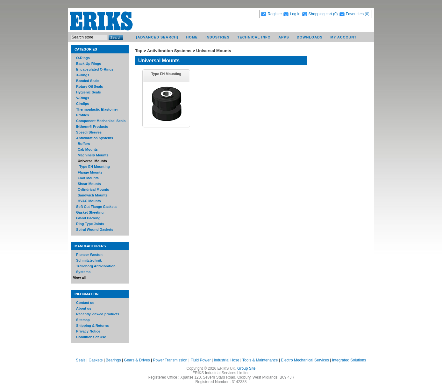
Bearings (113, 360)
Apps (283, 37)
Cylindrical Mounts (93, 189)
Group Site (246, 368)
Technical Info (254, 37)
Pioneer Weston (89, 255)
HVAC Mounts (89, 201)
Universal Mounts (92, 161)
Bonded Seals (87, 81)
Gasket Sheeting (89, 212)
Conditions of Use (91, 337)
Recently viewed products (97, 314)
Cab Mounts (88, 149)
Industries (217, 37)
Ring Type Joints (90, 224)
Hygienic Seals (88, 92)
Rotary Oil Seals (89, 86)
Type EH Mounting (94, 166)
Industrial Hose (226, 360)
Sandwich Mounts (93, 195)
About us (83, 308)
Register (274, 14)
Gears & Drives (137, 360)
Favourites (355, 14)
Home (192, 37)
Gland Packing (88, 218)
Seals (80, 360)
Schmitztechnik (89, 260)
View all (79, 277)
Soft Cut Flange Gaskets (96, 207)
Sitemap (83, 320)
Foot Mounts (88, 178)
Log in (295, 14)
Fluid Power (200, 360)
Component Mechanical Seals (100, 121)
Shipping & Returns (92, 325)
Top (138, 50)
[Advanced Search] (157, 37)
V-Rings (82, 98)
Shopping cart (320, 14)
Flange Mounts (90, 172)
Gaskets (96, 360)
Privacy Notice (88, 331)
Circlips (82, 104)
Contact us (85, 303)
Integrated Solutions (349, 360)
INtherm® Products (92, 126)
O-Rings (83, 58)
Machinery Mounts (93, 155)
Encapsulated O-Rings (94, 69)
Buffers (84, 144)
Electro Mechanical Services (305, 360)
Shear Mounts (89, 184)
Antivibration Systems (94, 138)
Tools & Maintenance (260, 360)
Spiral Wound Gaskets (94, 229)
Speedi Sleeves (89, 132)
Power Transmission (170, 360)
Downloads (310, 37)
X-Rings (82, 75)
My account (343, 37)
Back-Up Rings (88, 63)
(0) (335, 14)
